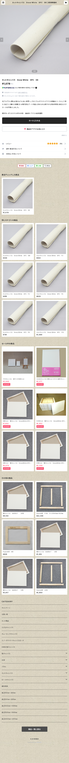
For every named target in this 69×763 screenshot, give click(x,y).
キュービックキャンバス (9, 634)
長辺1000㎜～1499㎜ (9, 706)
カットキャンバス (7, 673)
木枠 (3, 660)
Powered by (34, 742)
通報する (64, 135)
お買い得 (5, 614)
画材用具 (5, 686)
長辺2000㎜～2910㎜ (9, 719)
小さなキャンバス (7, 627)
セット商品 (5, 621)
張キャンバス (6, 653)
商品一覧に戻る (34, 729)
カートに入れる (34, 121)
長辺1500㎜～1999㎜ (9, 712)
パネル (4, 667)
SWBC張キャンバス (8, 647)
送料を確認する (22, 92)
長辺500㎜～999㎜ (9, 699)
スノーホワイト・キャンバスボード (13, 640)
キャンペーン (6, 608)
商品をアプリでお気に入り (34, 129)
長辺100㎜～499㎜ (9, 693)
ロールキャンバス (7, 680)
